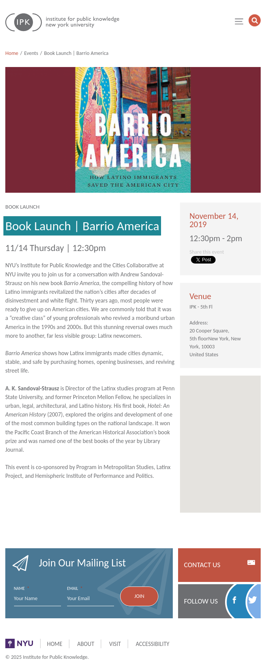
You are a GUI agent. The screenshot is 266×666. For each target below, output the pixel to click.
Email (75, 588)
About (85, 643)
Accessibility (152, 643)
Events (31, 53)
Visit (115, 643)
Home (11, 53)
